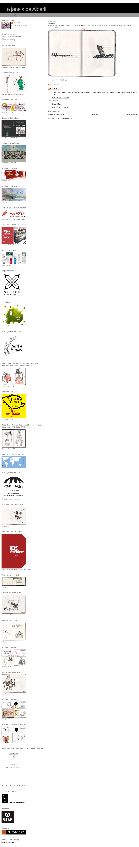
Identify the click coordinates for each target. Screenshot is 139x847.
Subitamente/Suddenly (8, 40)
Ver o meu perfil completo (19, 25)
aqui (56, 27)
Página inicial (94, 114)
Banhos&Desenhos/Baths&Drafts (11, 37)
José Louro (16, 23)
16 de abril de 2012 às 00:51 (60, 98)
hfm (51, 100)
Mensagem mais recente (56, 114)
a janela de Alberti (26, 9)
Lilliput (3, 38)
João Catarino (55, 89)
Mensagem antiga (131, 114)
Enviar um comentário (54, 111)
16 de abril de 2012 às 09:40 (60, 107)
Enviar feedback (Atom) (64, 118)
